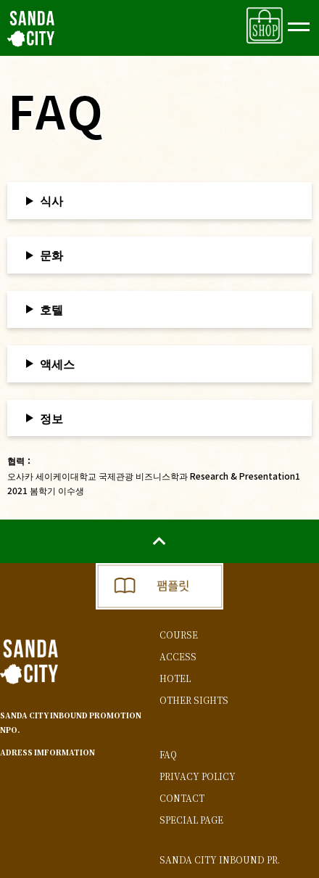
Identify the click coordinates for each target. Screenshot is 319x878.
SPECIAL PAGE (191, 820)
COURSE (179, 635)
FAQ (168, 754)
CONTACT (182, 798)
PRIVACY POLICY (198, 776)
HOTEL (175, 678)
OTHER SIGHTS (194, 700)
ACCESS (178, 656)
